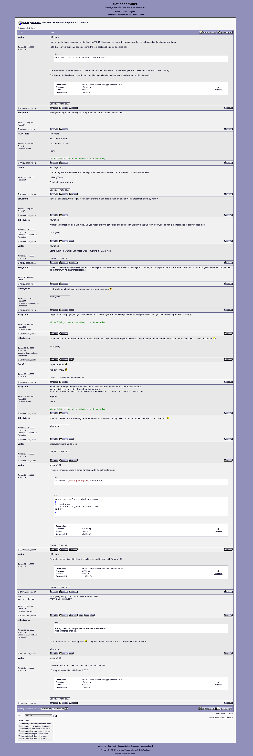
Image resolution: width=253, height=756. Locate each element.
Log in (141, 14)
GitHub (139, 750)
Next (33, 28)
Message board (147, 746)
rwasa (132, 753)
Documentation (124, 746)
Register (132, 12)
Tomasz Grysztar (124, 750)
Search (124, 12)
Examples (135, 746)
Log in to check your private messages (122, 14)
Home (117, 12)
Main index (102, 746)
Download (112, 746)
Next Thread (226, 717)
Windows (36, 22)
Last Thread (215, 717)
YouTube (146, 750)
